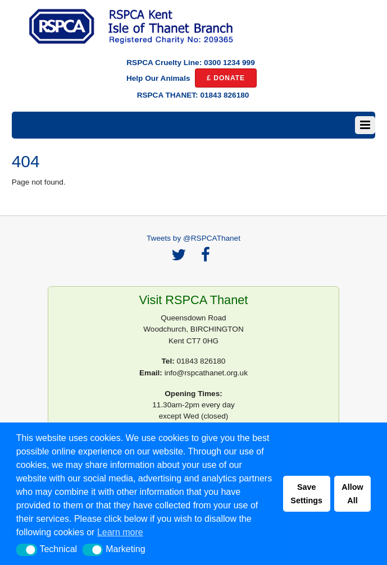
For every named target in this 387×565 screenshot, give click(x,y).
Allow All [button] (352, 494)
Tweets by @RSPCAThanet (193, 238)
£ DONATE (226, 78)
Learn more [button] (120, 532)
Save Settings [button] (306, 494)
